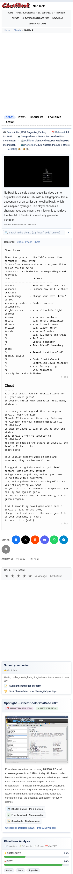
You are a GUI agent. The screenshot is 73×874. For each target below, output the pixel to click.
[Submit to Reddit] (35, 539)
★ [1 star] (7, 576)
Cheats (15, 18)
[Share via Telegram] (63, 539)
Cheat (37, 241)
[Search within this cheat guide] (35, 232)
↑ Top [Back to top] (64, 377)
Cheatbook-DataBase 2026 (35, 18)
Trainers (61, 13)
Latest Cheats (45, 13)
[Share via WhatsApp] (54, 539)
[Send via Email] (6, 549)
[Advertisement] (36, 73)
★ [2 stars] (13, 576)
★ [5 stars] (30, 576)
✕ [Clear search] (68, 232)
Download (57, 18)
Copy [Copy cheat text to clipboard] (20, 559)
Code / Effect (24, 241)
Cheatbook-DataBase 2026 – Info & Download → (32, 828)
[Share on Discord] (44, 539)
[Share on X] (25, 539)
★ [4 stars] (24, 576)
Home (10, 13)
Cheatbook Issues (25, 13)
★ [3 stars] (18, 576)
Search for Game (37, 24)
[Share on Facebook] (16, 539)
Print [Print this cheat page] (34, 559)
